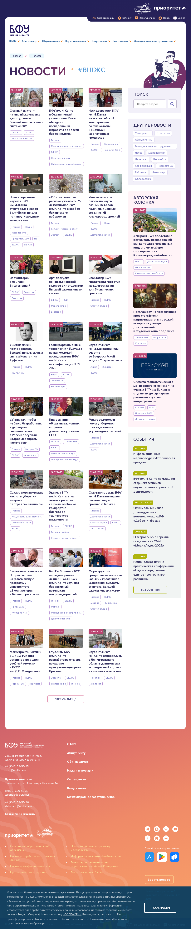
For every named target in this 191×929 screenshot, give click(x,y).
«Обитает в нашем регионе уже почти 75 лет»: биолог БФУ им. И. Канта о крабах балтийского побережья (65, 206)
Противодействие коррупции (28, 872)
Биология (29, 292)
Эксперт (55, 235)
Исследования (58, 683)
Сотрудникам (76, 779)
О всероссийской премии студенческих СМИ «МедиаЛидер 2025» (151, 541)
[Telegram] (147, 829)
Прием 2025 (71, 441)
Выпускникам (76, 788)
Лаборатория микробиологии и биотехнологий (67, 164)
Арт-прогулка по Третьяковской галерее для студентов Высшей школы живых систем (66, 285)
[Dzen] (166, 838)
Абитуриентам (144, 139)
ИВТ (36, 238)
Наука (138, 152)
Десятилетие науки (157, 261)
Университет (142, 133)
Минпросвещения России (87, 872)
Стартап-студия (99, 306)
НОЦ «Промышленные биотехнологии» (28, 516)
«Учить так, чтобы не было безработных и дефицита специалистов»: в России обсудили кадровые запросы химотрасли (26, 431)
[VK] (166, 829)
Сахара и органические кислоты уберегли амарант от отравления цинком (26, 498)
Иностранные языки (22, 138)
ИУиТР (138, 261)
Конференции (143, 165)
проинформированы (20, 919)
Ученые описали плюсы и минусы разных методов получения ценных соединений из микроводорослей (104, 206)
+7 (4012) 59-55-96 (17, 802)
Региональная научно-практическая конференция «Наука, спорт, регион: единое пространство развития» (153, 570)
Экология (17, 298)
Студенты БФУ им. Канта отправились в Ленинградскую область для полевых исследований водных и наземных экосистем (105, 661)
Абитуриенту (76, 753)
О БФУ (71, 744)
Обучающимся (77, 761)
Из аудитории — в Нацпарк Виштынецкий (21, 281)
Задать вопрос (159, 879)
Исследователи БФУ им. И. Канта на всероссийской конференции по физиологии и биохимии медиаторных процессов (104, 124)
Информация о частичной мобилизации (95, 856)
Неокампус (158, 172)
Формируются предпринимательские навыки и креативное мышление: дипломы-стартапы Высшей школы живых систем (105, 580)
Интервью (141, 159)
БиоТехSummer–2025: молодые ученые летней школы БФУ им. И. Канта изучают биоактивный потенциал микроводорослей (65, 582)
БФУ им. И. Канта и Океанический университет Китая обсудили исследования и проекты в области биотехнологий (64, 122)
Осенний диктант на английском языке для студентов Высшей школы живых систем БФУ (26, 118)
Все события (150, 589)
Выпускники (111, 603)
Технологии (57, 380)
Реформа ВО (165, 165)
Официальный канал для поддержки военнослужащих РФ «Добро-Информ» (148, 514)
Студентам (163, 133)
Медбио (55, 606)
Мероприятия (156, 152)
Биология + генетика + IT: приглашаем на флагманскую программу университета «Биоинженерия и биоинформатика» (26, 582)
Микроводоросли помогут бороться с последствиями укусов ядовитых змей (105, 425)
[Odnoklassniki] (147, 838)
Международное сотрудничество (155, 146)
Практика (95, 677)
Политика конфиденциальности (30, 866)
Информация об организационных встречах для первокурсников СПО (64, 427)
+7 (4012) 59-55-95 (17, 766)
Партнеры (34, 683)
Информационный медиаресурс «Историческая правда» (154, 458)
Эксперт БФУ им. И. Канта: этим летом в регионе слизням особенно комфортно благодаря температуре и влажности (62, 505)
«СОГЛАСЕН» (72, 914)
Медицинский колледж (63, 453)
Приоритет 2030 (144, 413)
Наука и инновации (80, 770)
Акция (94, 367)
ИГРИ (151, 407)
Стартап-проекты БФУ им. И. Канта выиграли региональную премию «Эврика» (105, 498)
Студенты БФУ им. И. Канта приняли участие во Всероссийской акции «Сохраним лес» (105, 352)
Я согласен (160, 907)
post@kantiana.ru (15, 770)
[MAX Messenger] (157, 829)
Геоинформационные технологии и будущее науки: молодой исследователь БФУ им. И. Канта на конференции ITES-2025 (65, 356)
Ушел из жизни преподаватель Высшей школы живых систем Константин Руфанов (26, 352)
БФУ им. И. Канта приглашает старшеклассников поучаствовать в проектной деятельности (154, 485)
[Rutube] (157, 838)
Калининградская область (149, 273)
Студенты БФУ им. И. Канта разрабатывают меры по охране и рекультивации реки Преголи (65, 661)
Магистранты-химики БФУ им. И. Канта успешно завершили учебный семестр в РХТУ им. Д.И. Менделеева (25, 661)
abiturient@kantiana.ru (18, 806)
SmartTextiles (97, 528)
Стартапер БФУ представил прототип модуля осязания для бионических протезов (104, 285)
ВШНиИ (28, 244)
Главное (139, 407)
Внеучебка (159, 159)
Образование (143, 178)
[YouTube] (175, 829)
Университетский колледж (64, 459)
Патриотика (159, 337)
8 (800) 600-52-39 (16, 790)
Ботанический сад (60, 532)
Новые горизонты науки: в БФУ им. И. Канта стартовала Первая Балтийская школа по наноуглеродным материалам (24, 208)
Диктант (16, 132)
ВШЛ (65, 300)
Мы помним (18, 373)
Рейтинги (140, 172)
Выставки (56, 312)
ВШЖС (29, 132)
